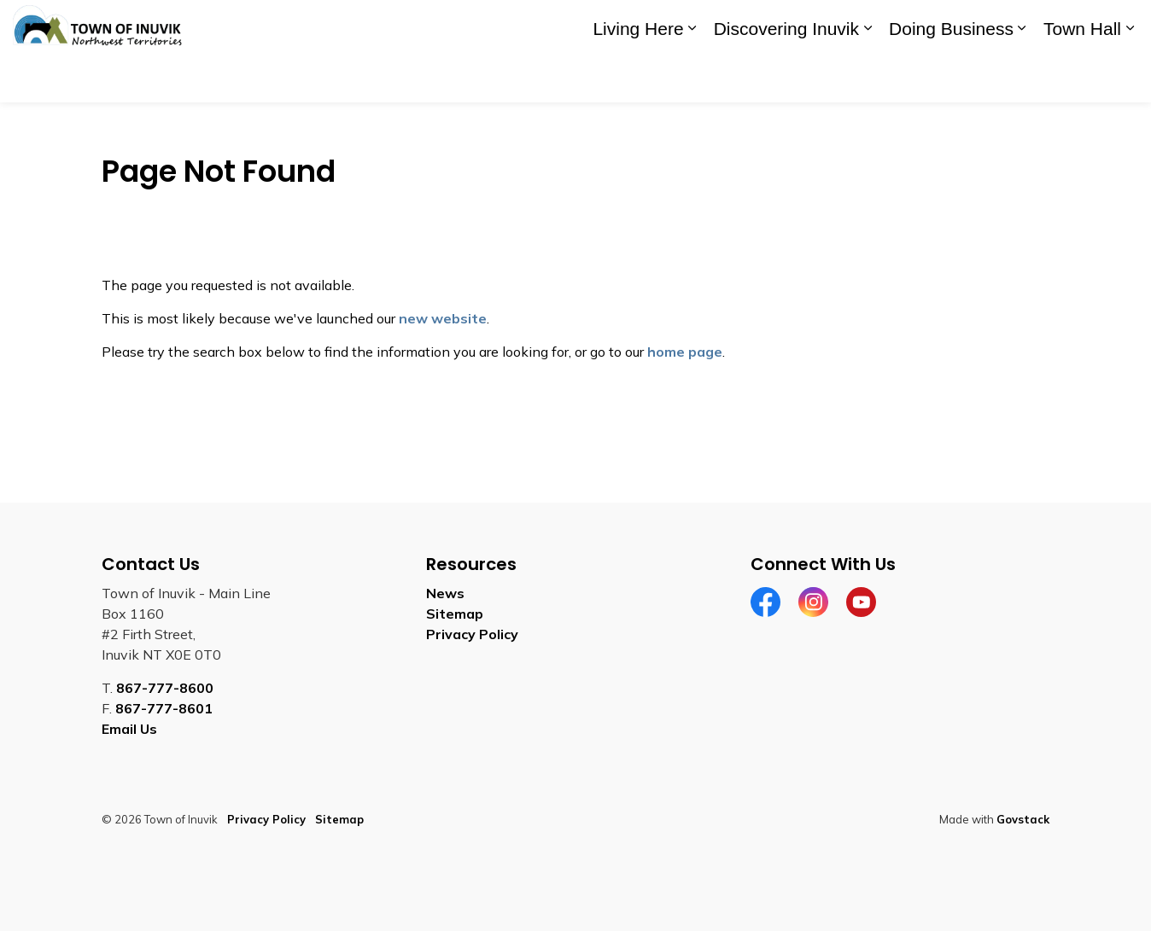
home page (684, 351)
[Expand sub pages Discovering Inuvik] (867, 76)
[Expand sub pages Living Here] (692, 76)
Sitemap (454, 613)
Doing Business (951, 76)
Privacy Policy (472, 634)
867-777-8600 (164, 687)
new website (443, 318)
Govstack (1022, 819)
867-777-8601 (164, 708)
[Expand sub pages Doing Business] (1022, 76)
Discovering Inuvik (786, 76)
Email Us (129, 728)
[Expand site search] (1121, 25)
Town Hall (1082, 76)
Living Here (638, 76)
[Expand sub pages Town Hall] (1129, 76)
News (445, 593)
